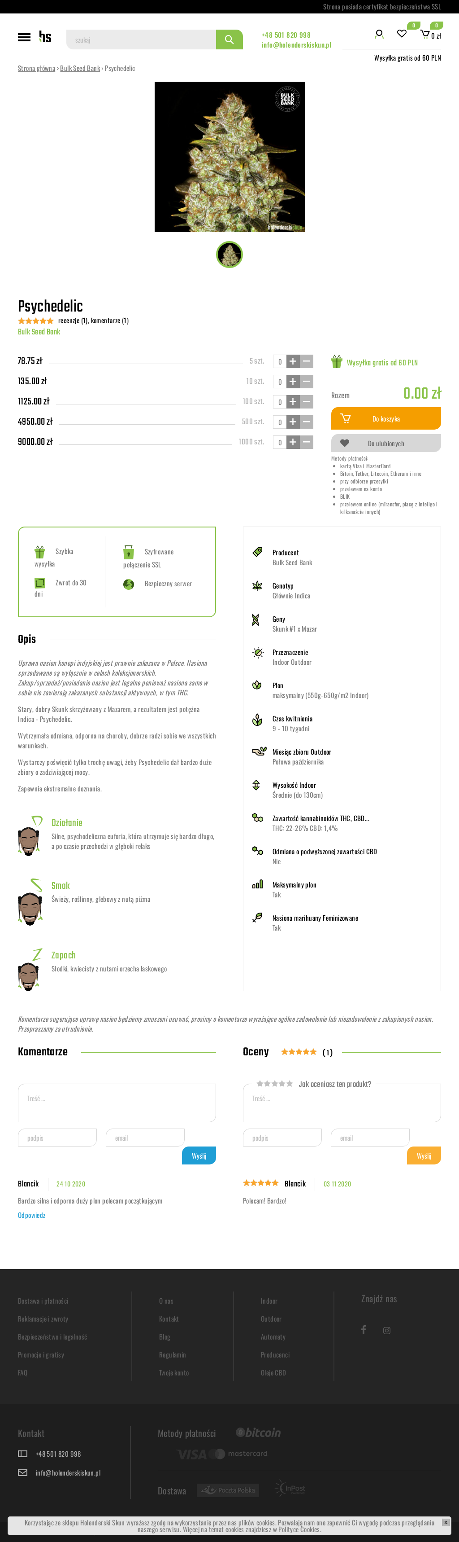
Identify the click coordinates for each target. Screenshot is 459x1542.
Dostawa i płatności (43, 1300)
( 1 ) (328, 1053)
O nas (166, 1300)
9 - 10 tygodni (291, 728)
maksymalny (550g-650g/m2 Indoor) (321, 695)
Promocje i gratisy (41, 1354)
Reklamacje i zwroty (43, 1318)
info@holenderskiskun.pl (296, 44)
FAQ (22, 1372)
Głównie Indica (292, 595)
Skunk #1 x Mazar (295, 628)
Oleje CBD (273, 1372)
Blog (165, 1336)
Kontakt (169, 1318)
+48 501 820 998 (286, 35)
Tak (277, 894)
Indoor (269, 1300)
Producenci (275, 1354)
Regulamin (172, 1354)
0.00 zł (422, 394)
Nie (277, 861)
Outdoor (271, 1318)
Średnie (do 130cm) (298, 795)
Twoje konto (174, 1372)
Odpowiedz (32, 1215)
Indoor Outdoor (292, 662)
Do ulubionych (372, 443)
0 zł (430, 35)
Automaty (273, 1336)
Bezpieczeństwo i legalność (52, 1336)
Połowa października (298, 761)
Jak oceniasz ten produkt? (313, 1084)
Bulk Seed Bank (80, 68)
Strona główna (36, 68)
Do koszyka (370, 418)
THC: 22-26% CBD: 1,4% (305, 828)
